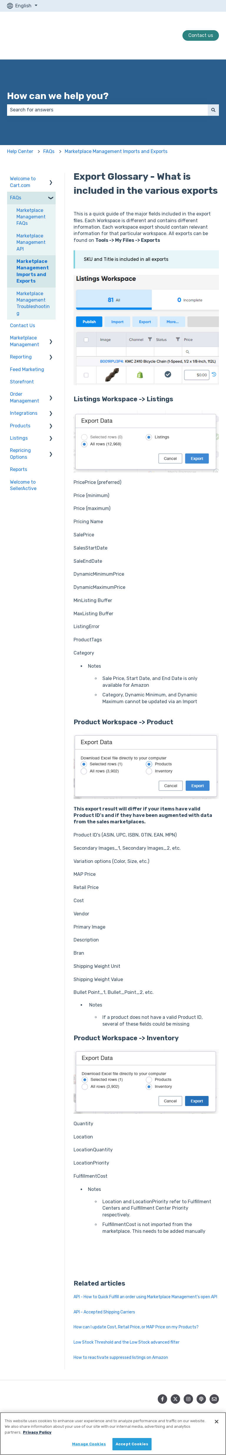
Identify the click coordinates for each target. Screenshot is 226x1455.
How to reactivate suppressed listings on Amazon (121, 1357)
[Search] (213, 109)
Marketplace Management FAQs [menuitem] (31, 217)
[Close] (216, 1421)
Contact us (200, 35)
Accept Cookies (132, 1444)
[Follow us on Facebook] (162, 1399)
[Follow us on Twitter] (175, 1399)
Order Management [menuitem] (24, 397)
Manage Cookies (89, 1444)
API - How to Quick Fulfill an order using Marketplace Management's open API (145, 1296)
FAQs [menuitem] (15, 197)
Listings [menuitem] (19, 438)
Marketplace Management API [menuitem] (31, 242)
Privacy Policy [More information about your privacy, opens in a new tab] (37, 1432)
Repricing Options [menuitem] (20, 454)
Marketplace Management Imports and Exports (116, 151)
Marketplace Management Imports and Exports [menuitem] (32, 271)
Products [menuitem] (20, 426)
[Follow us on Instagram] (188, 1399)
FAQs (48, 151)
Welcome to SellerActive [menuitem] (23, 485)
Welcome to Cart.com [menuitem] (23, 182)
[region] (113, 1433)
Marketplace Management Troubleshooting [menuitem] (33, 303)
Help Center (20, 151)
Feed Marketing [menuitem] (27, 369)
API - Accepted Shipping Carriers (104, 1312)
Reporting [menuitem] (21, 357)
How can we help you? (58, 95)
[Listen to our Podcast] (201, 1399)
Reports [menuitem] (18, 469)
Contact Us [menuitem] (22, 325)
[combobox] (107, 109)
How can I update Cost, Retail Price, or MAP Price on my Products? (136, 1327)
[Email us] (214, 1399)
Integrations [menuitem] (23, 413)
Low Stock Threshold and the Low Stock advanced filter (127, 1342)
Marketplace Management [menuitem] (24, 341)
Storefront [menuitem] (22, 382)
